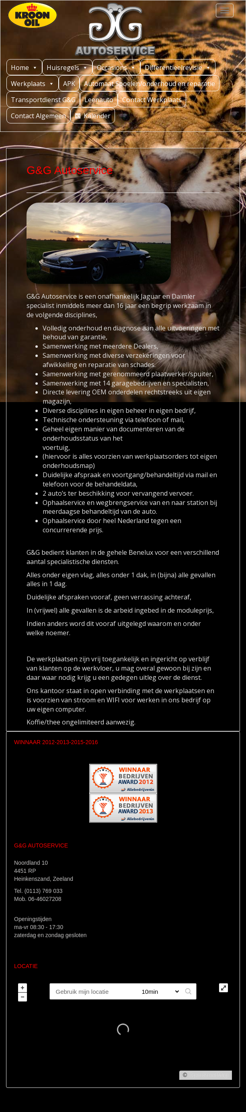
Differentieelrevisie (178, 67)
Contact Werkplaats (152, 99)
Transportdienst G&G (43, 99)
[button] (188, 991)
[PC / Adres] (92, 991)
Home (24, 67)
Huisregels (67, 67)
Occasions (116, 67)
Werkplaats (32, 83)
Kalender (97, 115)
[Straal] (157, 991)
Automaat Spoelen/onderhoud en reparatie (149, 83)
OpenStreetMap (208, 1075)
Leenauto (98, 99)
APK (69, 83)
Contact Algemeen (38, 115)
